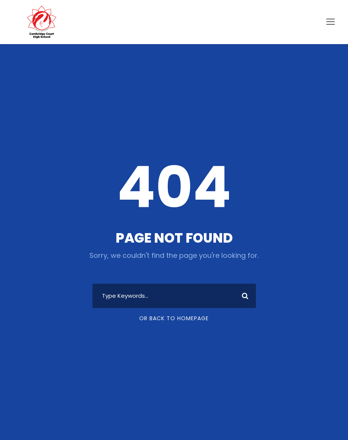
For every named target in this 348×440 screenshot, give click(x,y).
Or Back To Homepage (174, 318)
